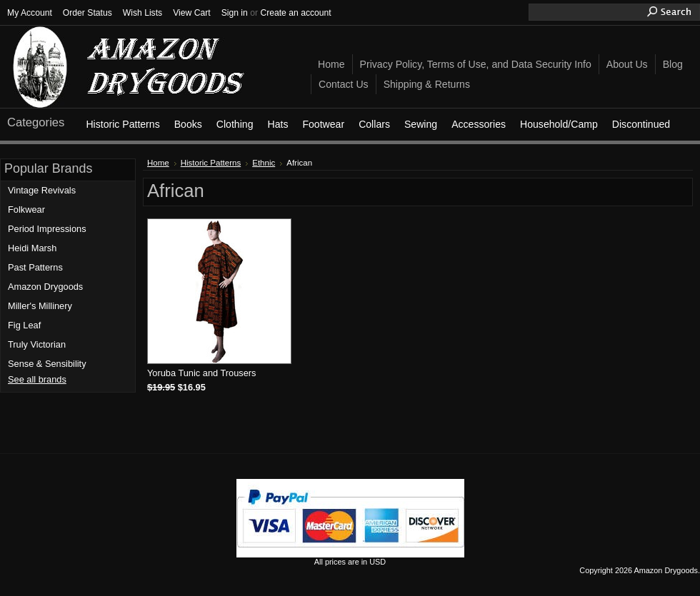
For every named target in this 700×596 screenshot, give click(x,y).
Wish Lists (142, 13)
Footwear (323, 124)
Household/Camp (559, 124)
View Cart (191, 13)
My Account (29, 13)
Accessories (478, 124)
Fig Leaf (24, 325)
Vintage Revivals (42, 190)
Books (188, 124)
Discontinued (641, 124)
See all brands (37, 379)
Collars (374, 124)
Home (158, 162)
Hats (277, 124)
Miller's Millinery (40, 305)
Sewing (420, 124)
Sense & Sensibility (47, 363)
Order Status (87, 13)
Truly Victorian (37, 344)
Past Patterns (35, 267)
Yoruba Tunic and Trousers (201, 373)
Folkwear (26, 209)
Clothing (235, 124)
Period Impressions (47, 228)
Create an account (295, 13)
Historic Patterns (122, 124)
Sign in (234, 13)
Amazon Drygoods (45, 286)
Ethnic (263, 162)
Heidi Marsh (32, 248)
